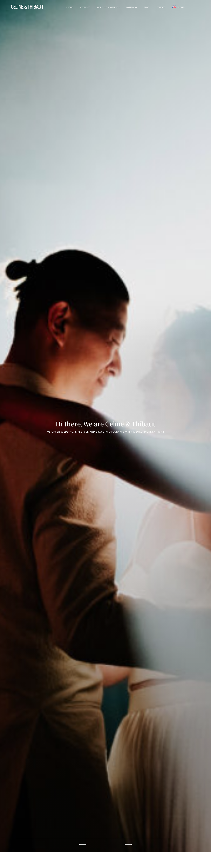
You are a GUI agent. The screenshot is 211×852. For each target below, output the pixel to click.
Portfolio (131, 7)
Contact (160, 7)
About (69, 7)
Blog (146, 7)
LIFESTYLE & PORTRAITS (108, 7)
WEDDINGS (85, 7)
